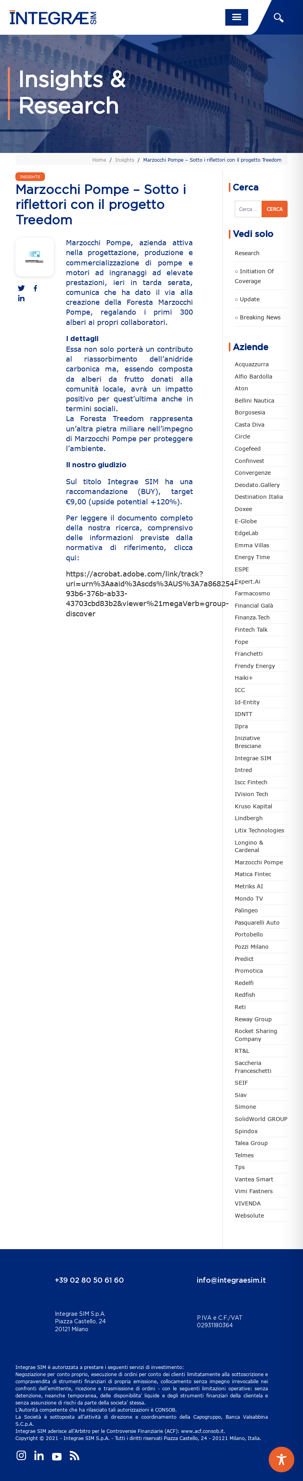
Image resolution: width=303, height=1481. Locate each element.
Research (247, 253)
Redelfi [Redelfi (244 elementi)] (244, 982)
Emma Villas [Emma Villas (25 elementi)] (252, 545)
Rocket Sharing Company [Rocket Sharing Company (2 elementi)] (256, 1035)
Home (99, 159)
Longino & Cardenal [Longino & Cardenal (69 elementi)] (249, 846)
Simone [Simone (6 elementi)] (245, 1106)
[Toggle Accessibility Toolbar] (281, 1459)
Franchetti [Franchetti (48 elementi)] (249, 653)
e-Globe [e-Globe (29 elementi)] (246, 521)
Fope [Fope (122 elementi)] (241, 641)
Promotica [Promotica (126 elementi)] (249, 970)
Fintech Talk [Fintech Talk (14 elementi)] (251, 629)
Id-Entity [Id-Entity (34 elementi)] (247, 702)
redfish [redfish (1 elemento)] (245, 994)
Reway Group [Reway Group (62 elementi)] (253, 1019)
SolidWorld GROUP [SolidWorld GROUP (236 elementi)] (261, 1118)
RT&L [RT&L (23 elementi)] (242, 1050)
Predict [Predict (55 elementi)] (244, 958)
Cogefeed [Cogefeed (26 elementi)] (248, 448)
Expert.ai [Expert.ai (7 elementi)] (247, 581)
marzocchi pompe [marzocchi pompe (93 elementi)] (259, 862)
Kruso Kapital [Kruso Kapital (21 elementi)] (253, 806)
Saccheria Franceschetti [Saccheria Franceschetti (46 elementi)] (253, 1066)
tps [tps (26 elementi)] (240, 1167)
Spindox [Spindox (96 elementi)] (246, 1131)
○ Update (247, 299)
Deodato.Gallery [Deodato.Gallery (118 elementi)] (257, 484)
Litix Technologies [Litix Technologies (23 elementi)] (259, 830)
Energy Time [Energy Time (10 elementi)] (252, 557)
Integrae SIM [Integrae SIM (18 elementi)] (253, 758)
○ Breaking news (258, 317)
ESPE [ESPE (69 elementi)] (242, 569)
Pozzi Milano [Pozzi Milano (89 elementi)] (252, 946)
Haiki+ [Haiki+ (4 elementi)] (244, 677)
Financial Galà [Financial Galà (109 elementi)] (254, 605)
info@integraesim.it (231, 1280)
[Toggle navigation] (236, 17)
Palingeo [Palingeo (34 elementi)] (246, 910)
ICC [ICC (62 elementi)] (240, 689)
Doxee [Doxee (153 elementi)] (243, 508)
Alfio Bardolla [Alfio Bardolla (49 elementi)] (253, 376)
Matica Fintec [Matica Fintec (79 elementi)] (253, 874)
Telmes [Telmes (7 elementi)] (244, 1155)
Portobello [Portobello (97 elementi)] (249, 934)
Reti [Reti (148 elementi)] (240, 1006)
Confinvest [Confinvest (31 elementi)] (249, 460)
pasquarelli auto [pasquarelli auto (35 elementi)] (257, 922)
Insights (124, 159)
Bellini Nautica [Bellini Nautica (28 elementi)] (254, 400)
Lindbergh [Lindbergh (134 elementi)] (249, 818)
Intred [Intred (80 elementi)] (243, 770)
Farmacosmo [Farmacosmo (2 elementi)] (252, 593)
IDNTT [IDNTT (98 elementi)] (243, 714)
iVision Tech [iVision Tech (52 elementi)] (251, 794)
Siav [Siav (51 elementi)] (241, 1094)
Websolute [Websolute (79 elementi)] (249, 1215)
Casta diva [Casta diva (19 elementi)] (249, 424)
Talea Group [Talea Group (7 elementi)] (251, 1143)
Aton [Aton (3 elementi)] (241, 388)
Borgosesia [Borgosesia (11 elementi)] (250, 412)
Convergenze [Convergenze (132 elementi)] (253, 472)
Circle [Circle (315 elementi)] (242, 436)
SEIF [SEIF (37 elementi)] (241, 1082)
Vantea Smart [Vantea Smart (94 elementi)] (254, 1179)
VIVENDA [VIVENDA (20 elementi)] (248, 1203)
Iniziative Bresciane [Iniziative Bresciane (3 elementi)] (248, 742)
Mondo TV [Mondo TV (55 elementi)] (249, 898)
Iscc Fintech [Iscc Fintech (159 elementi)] (251, 782)
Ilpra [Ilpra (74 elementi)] (241, 726)
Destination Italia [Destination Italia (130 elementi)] (259, 496)
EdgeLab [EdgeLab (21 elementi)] (246, 533)
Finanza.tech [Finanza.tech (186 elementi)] (252, 617)
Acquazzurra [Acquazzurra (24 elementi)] (252, 364)
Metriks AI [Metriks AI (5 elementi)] (249, 886)
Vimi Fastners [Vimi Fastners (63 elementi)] (254, 1191)
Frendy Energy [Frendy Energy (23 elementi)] (255, 665)
